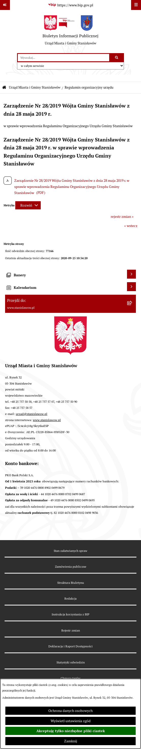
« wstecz (130, 225)
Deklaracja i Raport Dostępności (70, 646)
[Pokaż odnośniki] (5, 5)
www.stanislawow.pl (47, 420)
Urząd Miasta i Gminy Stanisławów (34, 87)
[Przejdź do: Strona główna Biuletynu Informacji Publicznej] (4, 88)
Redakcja (70, 598)
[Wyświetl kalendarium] (131, 286)
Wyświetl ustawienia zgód (71, 721)
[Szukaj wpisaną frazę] (117, 57)
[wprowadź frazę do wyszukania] (63, 57)
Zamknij (70, 741)
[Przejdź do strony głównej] (70, 31)
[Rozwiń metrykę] (28, 205)
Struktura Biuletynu (70, 583)
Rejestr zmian (70, 630)
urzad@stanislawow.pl (31, 414)
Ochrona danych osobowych (70, 710)
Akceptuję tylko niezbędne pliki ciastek (70, 731)
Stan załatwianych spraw (70, 551)
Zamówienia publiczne (70, 566)
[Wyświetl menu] (136, 5)
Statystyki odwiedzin (71, 662)
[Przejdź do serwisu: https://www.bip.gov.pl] (70, 5)
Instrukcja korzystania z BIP (70, 614)
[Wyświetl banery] (131, 274)
